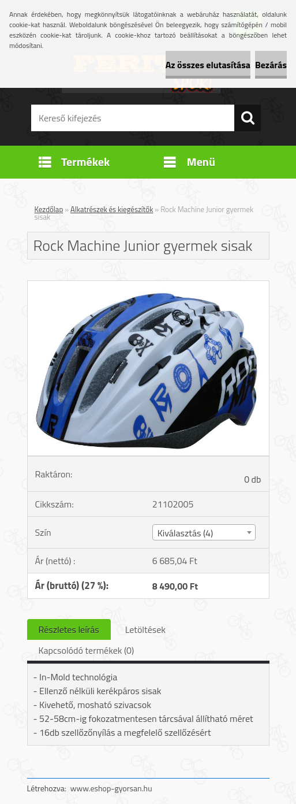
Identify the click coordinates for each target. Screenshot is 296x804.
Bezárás (271, 65)
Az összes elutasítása (208, 65)
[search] (247, 118)
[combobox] (204, 532)
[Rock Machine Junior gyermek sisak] (148, 285)
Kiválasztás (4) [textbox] (185, 533)
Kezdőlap (49, 209)
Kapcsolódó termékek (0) (86, 650)
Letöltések (145, 629)
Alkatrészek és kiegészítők (111, 209)
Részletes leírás (69, 629)
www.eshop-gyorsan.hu (111, 788)
